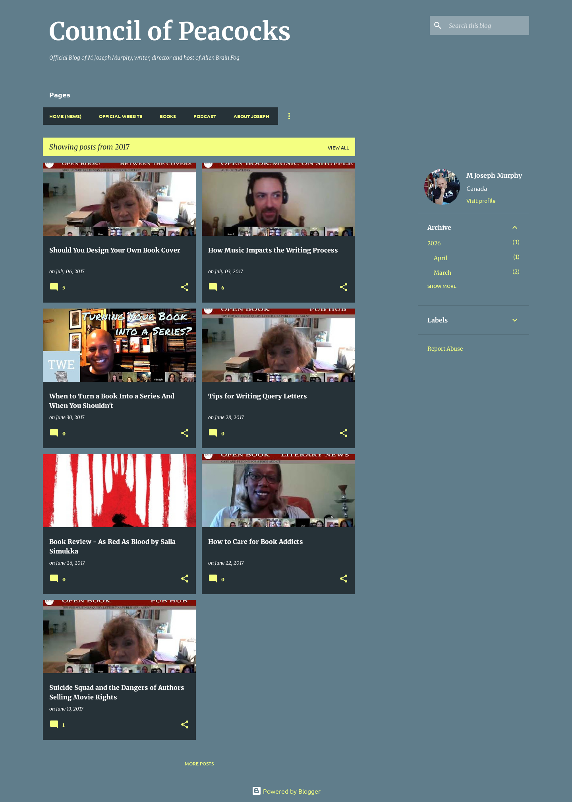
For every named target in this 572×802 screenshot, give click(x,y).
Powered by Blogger (286, 791)
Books (168, 116)
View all (338, 147)
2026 (434, 243)
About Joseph (251, 116)
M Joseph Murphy (494, 175)
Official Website (120, 116)
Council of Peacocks (170, 31)
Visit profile (481, 200)
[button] (184, 287)
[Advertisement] (386, 282)
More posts (199, 763)
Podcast (204, 116)
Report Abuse (445, 348)
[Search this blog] (487, 25)
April (440, 258)
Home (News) (65, 116)
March (442, 272)
